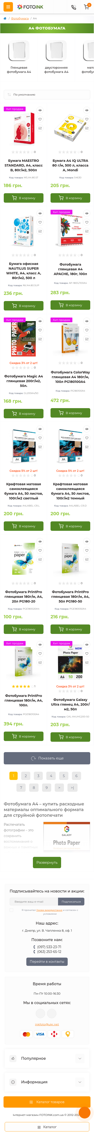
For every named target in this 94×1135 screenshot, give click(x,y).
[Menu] (8, 7)
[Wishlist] (39, 119)
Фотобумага (20, 18)
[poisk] (60, 7)
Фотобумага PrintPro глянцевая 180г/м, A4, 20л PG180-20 (23, 596)
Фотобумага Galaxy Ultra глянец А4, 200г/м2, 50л (70, 704)
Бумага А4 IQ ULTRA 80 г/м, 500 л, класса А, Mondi (70, 165)
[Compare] (39, 128)
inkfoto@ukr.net (47, 1024)
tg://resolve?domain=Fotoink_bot (51, 1013)
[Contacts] (73, 7)
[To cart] (23, 198)
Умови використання (49, 910)
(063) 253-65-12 (49, 952)
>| (72, 787)
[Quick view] (39, 110)
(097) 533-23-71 (49, 947)
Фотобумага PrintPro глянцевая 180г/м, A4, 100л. (23, 700)
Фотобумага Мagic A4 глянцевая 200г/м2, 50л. (23, 381)
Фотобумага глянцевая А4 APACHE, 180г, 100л (70, 269)
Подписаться (71, 901)
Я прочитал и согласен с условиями (47, 911)
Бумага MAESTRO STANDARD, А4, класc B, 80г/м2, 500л (23, 165)
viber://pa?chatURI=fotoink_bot (40, 1013)
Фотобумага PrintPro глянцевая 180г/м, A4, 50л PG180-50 (70, 596)
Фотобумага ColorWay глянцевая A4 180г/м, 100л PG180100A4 (70, 377)
